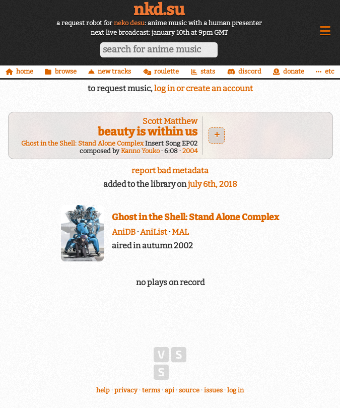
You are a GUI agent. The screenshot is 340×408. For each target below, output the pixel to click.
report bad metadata (170, 170)
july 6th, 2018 (212, 184)
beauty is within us (147, 132)
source (189, 390)
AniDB (123, 232)
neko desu (129, 23)
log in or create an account (203, 88)
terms (151, 390)
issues (213, 390)
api (169, 390)
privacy (126, 390)
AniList (153, 232)
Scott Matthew (170, 121)
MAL (180, 232)
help (103, 390)
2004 (189, 151)
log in (235, 390)
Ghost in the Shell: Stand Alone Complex (82, 143)
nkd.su (158, 9)
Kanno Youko (140, 151)
